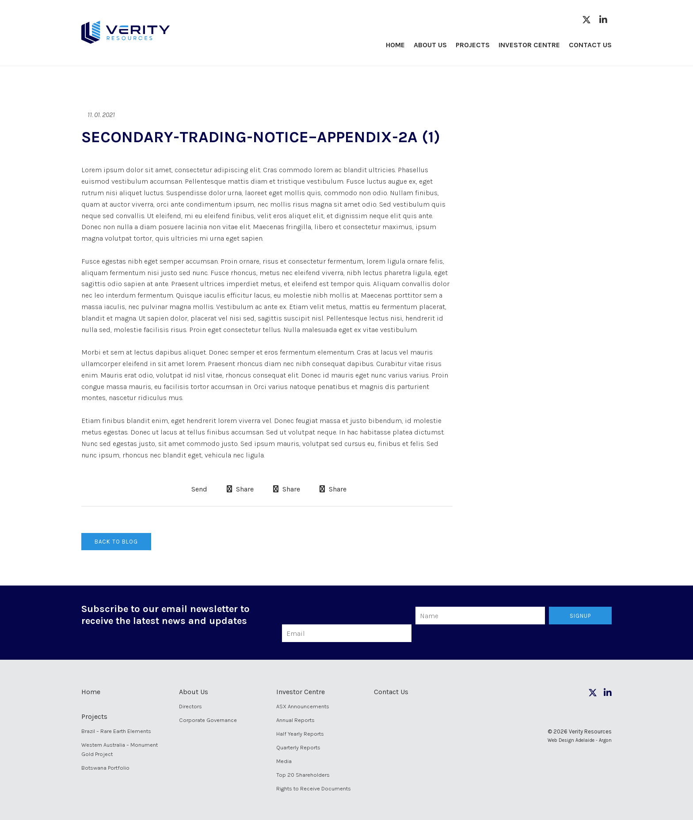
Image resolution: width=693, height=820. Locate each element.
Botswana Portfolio (105, 767)
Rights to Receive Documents (313, 788)
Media (284, 761)
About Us (430, 45)
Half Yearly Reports (300, 733)
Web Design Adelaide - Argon (580, 740)
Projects (473, 45)
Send (198, 489)
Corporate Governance (208, 720)
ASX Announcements (302, 706)
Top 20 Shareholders (303, 774)
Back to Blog (116, 541)
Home (395, 45)
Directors (190, 706)
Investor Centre (529, 45)
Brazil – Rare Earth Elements (116, 731)
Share (240, 489)
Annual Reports (295, 720)
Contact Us (590, 45)
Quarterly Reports (298, 747)
